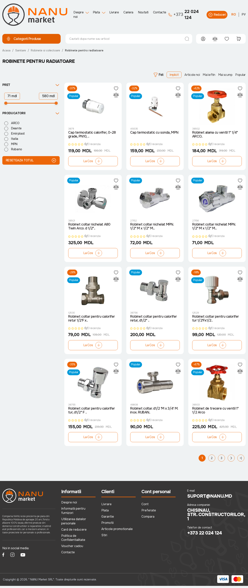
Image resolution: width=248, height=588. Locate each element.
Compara (147, 519)
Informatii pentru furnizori (73, 513)
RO (233, 14)
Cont (145, 506)
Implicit (174, 75)
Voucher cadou (72, 548)
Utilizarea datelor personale (73, 523)
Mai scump (225, 75)
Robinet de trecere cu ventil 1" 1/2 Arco (215, 413)
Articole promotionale (117, 531)
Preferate (148, 512)
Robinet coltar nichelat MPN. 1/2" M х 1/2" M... (152, 228)
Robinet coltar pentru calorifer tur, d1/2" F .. (91, 413)
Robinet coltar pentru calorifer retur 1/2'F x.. (91, 320)
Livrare (114, 12)
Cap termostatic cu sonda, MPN (154, 133)
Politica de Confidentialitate (73, 540)
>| (241, 460)
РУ (244, 14)
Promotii (107, 525)
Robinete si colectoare (45, 50)
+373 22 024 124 (204, 535)
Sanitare (20, 50)
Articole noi (192, 75)
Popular (240, 75)
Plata (96, 12)
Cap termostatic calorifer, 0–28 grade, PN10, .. (92, 135)
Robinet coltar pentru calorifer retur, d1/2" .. (153, 320)
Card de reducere (74, 531)
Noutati (143, 12)
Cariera (128, 12)
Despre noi (78, 14)
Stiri (104, 537)
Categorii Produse (23, 38)
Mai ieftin (209, 75)
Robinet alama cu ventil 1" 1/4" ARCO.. (215, 135)
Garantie (107, 519)
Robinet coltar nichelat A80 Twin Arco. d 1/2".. (89, 228)
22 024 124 (183, 14)
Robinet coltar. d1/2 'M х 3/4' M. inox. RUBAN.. (154, 413)
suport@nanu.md (209, 498)
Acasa (6, 50)
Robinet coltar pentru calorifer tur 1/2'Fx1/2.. (215, 320)
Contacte (159, 12)
